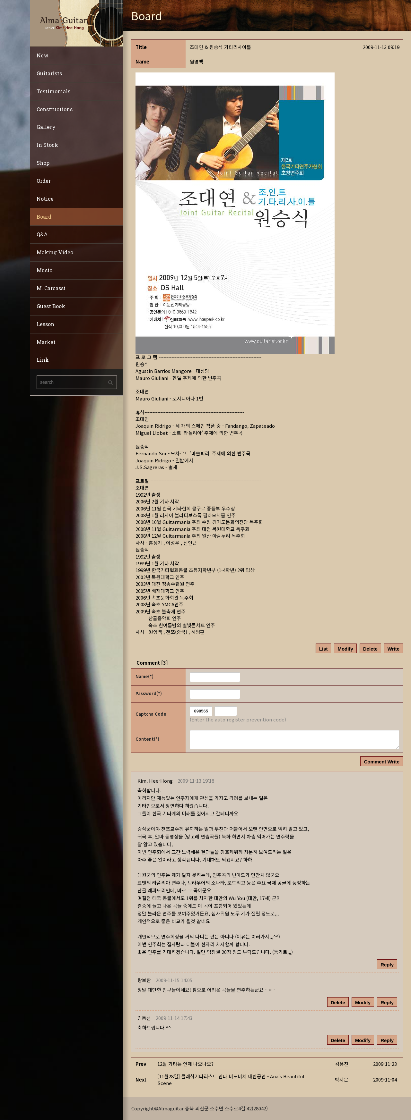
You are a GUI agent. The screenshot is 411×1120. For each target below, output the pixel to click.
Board (44, 216)
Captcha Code (151, 714)
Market (46, 342)
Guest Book (51, 306)
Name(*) (144, 676)
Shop (43, 162)
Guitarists (49, 73)
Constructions (55, 109)
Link (43, 359)
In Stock (47, 144)
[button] (155, 780)
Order (44, 180)
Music (44, 270)
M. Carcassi (51, 288)
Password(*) (149, 693)
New (42, 55)
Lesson (45, 324)
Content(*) (147, 739)
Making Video (55, 252)
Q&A (42, 234)
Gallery (46, 126)
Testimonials (53, 91)
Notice (45, 198)
